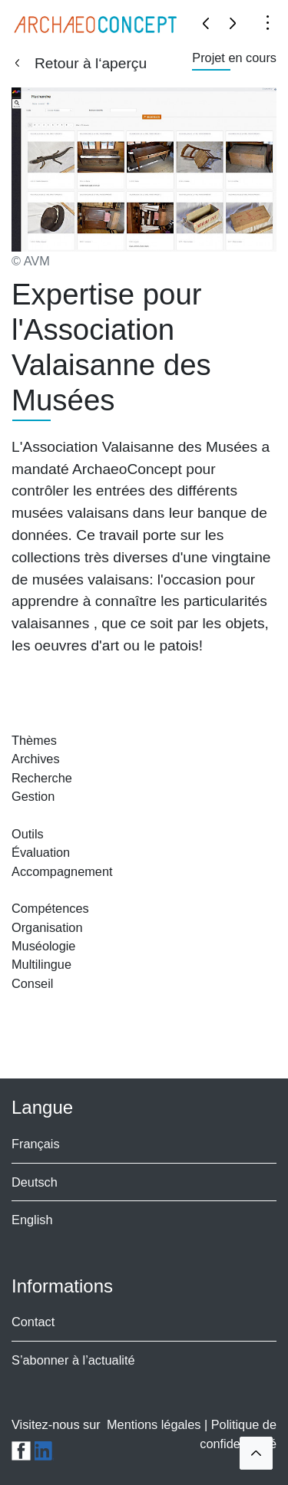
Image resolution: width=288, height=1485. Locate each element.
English (32, 1220)
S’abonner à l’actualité (73, 1360)
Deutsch (35, 1182)
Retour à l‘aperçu (91, 63)
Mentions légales (155, 1424)
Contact (33, 1322)
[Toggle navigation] (267, 21)
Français (36, 1144)
